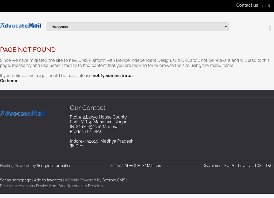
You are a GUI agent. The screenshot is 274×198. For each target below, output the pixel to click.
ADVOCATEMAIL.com (143, 165)
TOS (257, 165)
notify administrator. (113, 75)
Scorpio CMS (113, 180)
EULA (229, 165)
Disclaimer (211, 165)
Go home (9, 80)
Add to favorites (48, 180)
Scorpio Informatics (54, 165)
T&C (269, 165)
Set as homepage (15, 180)
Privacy (244, 165)
